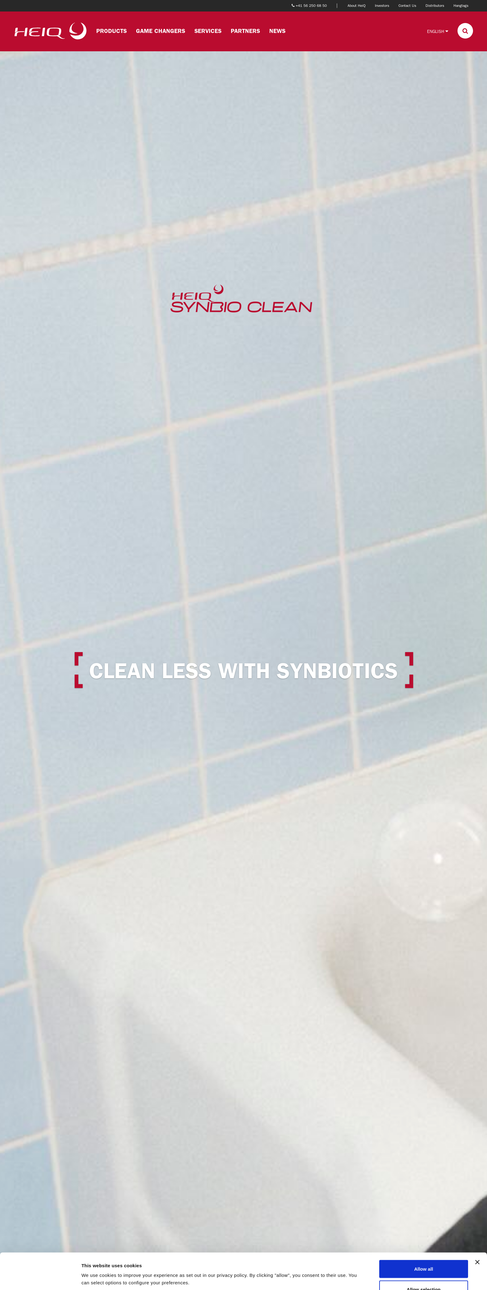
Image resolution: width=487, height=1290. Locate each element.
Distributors (435, 5)
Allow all (423, 1232)
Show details (326, 1266)
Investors (382, 5)
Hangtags (460, 5)
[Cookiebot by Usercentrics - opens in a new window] (40, 1278)
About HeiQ (357, 5)
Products (111, 31)
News (277, 31)
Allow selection (423, 1253)
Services (207, 31)
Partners (245, 31)
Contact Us (407, 5)
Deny (424, 1273)
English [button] (437, 31)
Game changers (160, 31)
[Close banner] (477, 1226)
